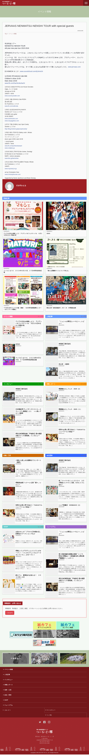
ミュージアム (8, 706)
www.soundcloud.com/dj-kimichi (31, 71)
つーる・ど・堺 (11, 3)
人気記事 (7, 676)
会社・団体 (7, 696)
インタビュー (8, 681)
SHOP (6, 701)
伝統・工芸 (7, 691)
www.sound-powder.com (12, 96)
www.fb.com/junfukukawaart (13, 146)
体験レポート (8, 686)
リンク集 (49, 716)
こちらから (9, 614)
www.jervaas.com (74, 67)
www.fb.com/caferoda (11, 106)
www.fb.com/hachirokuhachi (15, 83)
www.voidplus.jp (10, 148)
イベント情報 (12, 33)
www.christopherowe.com (13, 174)
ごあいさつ (7, 711)
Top (6, 33)
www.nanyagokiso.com (12, 121)
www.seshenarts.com (11, 118)
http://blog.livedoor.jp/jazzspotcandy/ (16, 129)
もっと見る (41, 316)
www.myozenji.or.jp (11, 168)
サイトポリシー (50, 711)
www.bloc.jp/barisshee (12, 158)
